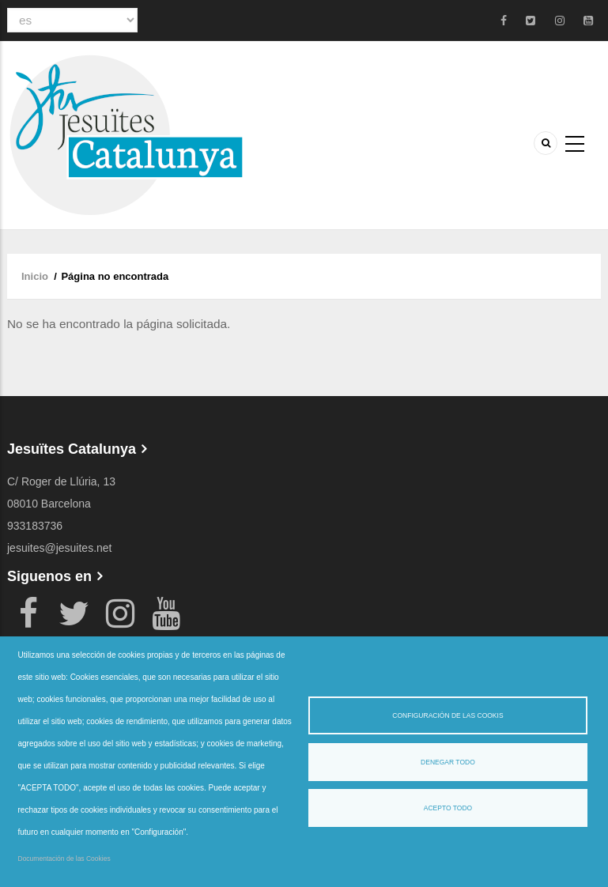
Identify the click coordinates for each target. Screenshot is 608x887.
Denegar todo (448, 762)
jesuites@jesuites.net (59, 548)
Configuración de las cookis (447, 715)
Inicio (34, 276)
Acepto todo (448, 808)
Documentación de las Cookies (64, 858)
